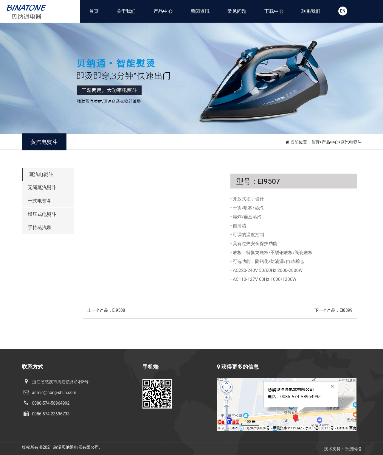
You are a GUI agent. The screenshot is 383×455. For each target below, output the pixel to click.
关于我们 (126, 11)
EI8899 (345, 310)
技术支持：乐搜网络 (343, 449)
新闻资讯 (200, 11)
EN (342, 11)
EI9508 (118, 310)
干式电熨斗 (40, 201)
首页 (94, 11)
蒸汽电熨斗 (351, 142)
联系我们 (310, 11)
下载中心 (273, 11)
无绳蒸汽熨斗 (42, 187)
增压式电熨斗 (42, 214)
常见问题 (236, 11)
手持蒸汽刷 (40, 227)
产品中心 (163, 11)
